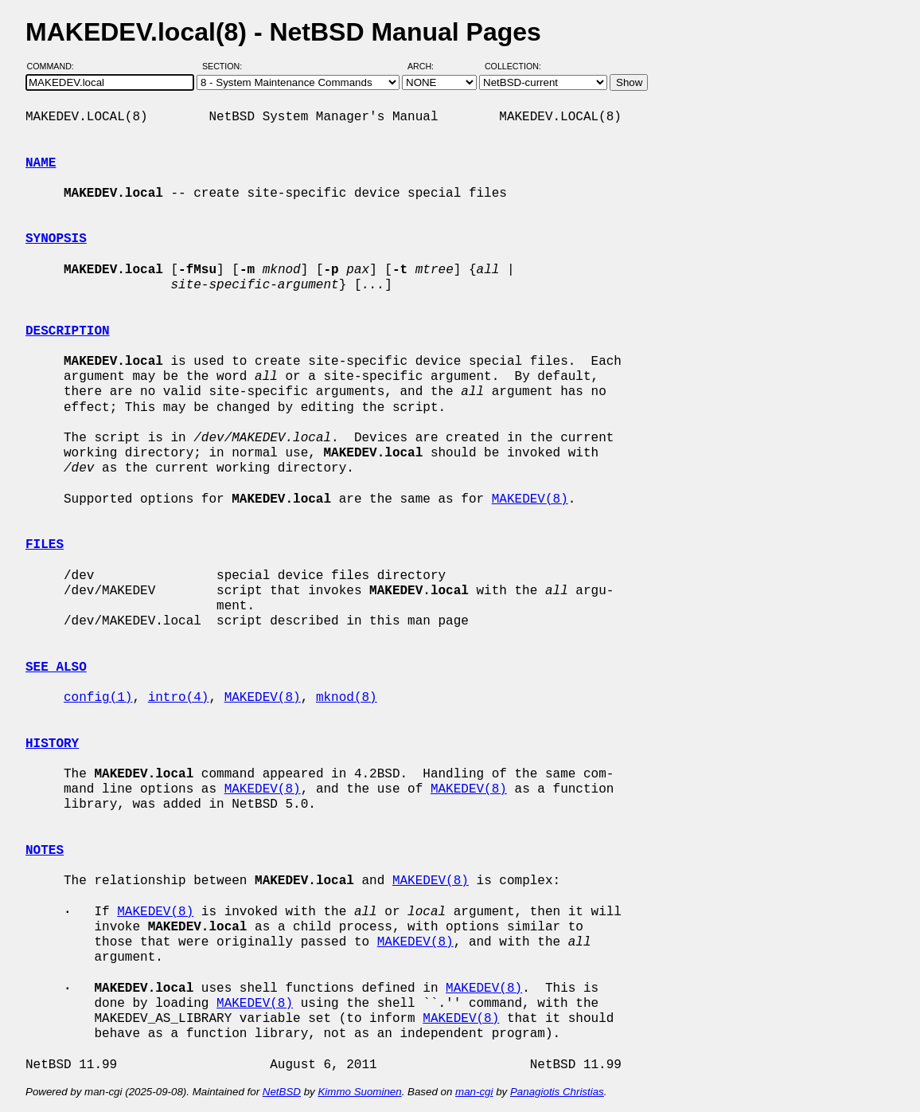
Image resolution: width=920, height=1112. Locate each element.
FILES (44, 545)
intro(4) (178, 698)
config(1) (98, 698)
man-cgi (474, 1092)
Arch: (427, 66)
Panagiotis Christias (557, 1092)
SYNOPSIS (56, 239)
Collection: (513, 66)
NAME (40, 163)
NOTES (44, 850)
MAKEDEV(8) (530, 499)
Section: (225, 66)
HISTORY (52, 744)
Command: (55, 66)
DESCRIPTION (67, 331)
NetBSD (282, 1092)
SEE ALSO (56, 667)
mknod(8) (346, 698)
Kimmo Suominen (359, 1092)
